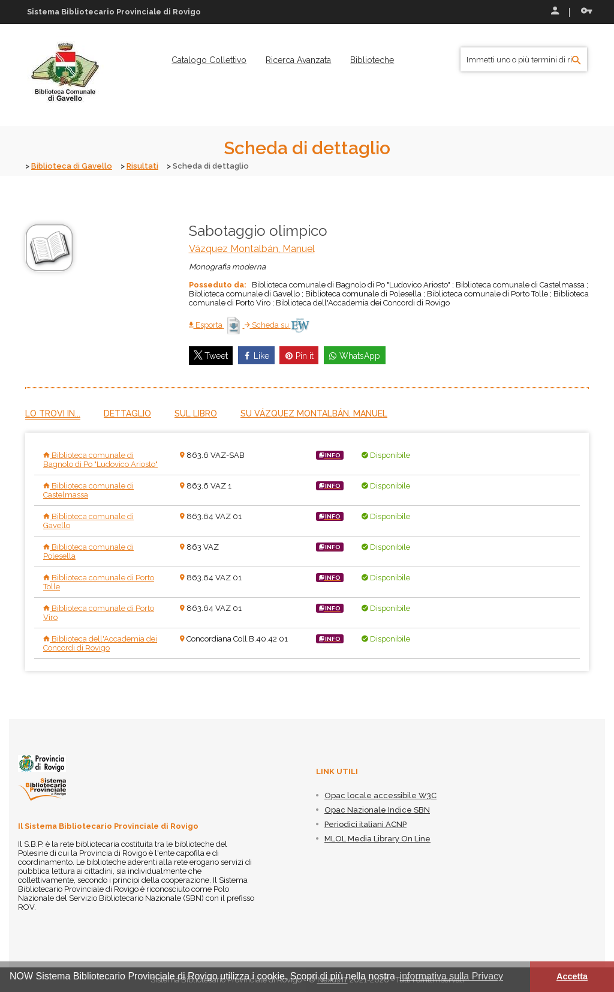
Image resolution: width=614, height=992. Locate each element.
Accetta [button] (572, 976)
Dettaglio (127, 413)
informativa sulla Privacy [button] (452, 976)
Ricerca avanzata (298, 60)
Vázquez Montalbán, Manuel (252, 248)
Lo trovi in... (52, 413)
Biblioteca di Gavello (71, 165)
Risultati (142, 165)
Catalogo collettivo (208, 60)
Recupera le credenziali (586, 11)
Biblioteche (372, 60)
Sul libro (195, 413)
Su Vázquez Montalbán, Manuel (313, 413)
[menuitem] (208, 60)
